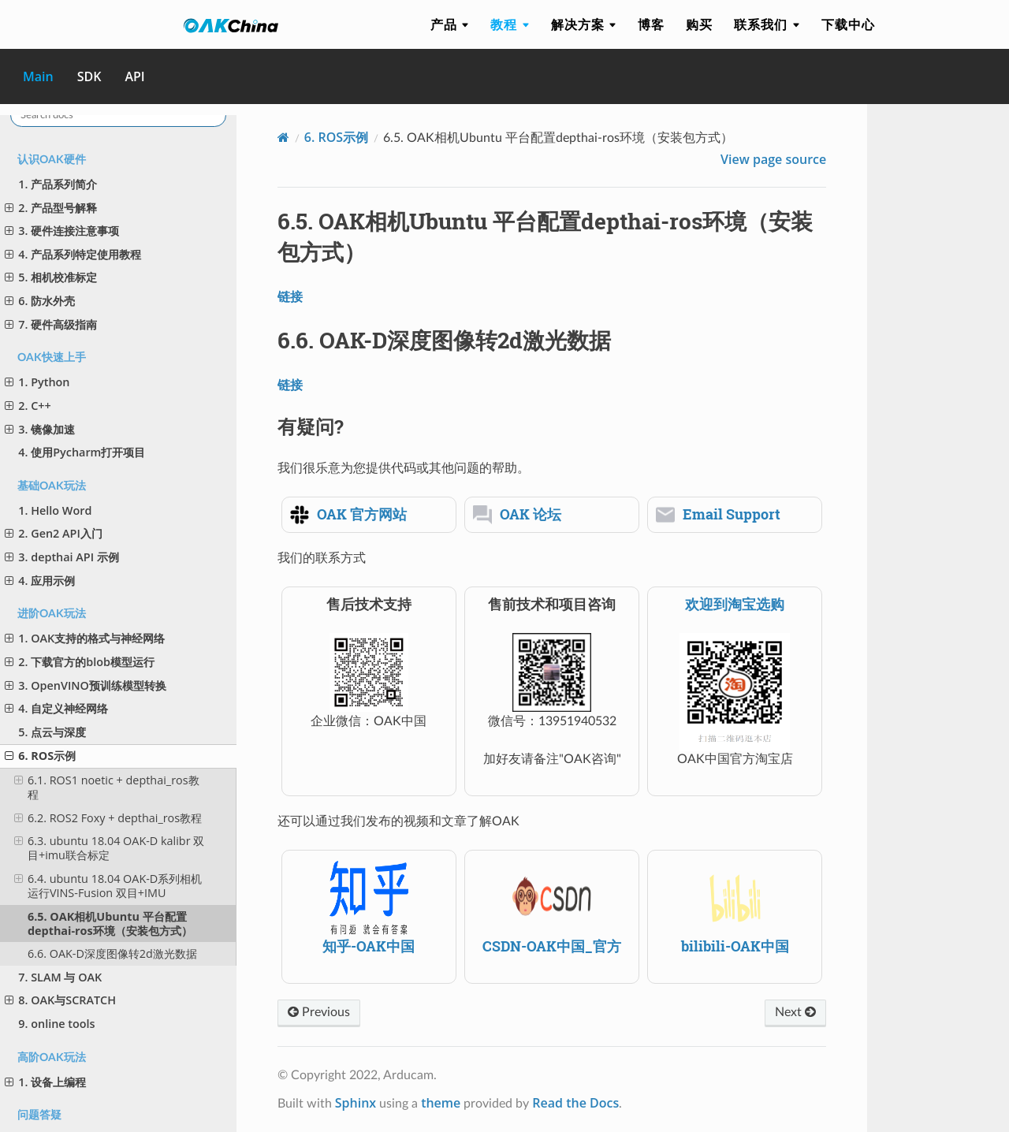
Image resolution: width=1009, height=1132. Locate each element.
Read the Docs (575, 1103)
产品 (449, 24)
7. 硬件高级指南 (51, 324)
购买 (699, 24)
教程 (509, 24)
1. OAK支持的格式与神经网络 (85, 638)
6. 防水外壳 (40, 300)
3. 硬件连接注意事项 (62, 230)
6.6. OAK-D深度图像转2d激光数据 (112, 953)
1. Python (37, 381)
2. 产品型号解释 (51, 207)
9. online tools (56, 1023)
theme (440, 1103)
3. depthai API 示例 (62, 556)
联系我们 (766, 24)
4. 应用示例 (40, 580)
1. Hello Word (54, 510)
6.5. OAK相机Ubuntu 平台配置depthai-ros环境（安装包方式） (110, 923)
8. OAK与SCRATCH (60, 999)
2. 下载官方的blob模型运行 (80, 661)
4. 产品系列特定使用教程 (73, 254)
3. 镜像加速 (40, 429)
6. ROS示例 (40, 755)
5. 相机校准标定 (51, 277)
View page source (773, 159)
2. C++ (28, 405)
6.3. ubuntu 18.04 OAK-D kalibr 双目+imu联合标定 (109, 847)
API (134, 76)
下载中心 (848, 24)
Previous (319, 1012)
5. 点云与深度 (52, 731)
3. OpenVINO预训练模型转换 (85, 685)
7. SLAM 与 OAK (60, 977)
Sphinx (355, 1103)
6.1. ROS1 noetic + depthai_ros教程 (106, 787)
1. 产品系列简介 (57, 184)
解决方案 (583, 24)
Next (795, 1012)
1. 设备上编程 (45, 1081)
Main (38, 76)
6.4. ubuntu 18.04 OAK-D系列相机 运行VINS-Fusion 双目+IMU (108, 885)
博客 (651, 24)
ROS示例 (336, 137)
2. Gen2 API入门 (53, 533)
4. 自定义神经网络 (56, 708)
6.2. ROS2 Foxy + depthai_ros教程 (108, 817)
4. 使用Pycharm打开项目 (81, 452)
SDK (89, 76)
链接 (290, 296)
